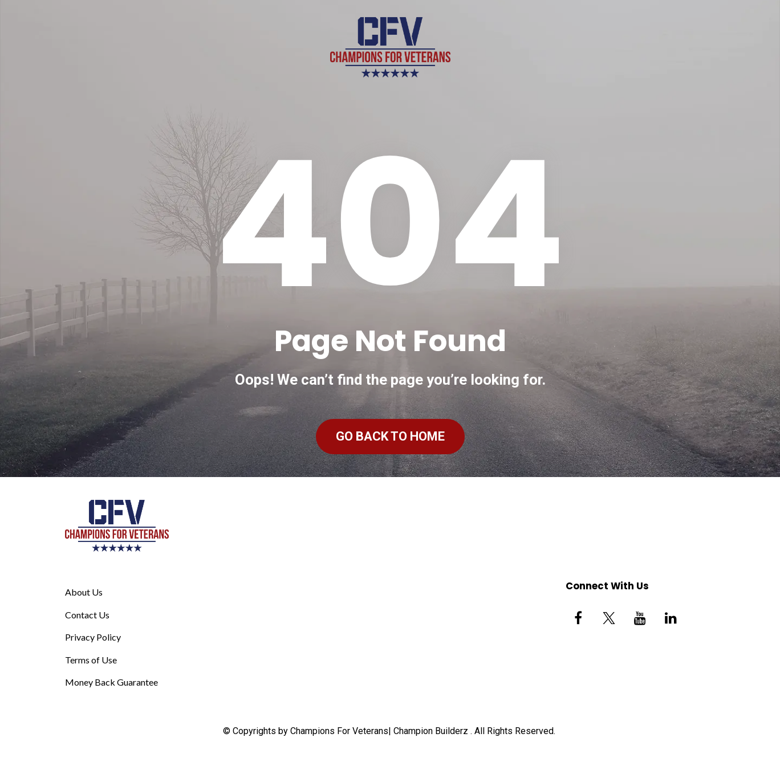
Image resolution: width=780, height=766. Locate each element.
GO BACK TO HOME (390, 436)
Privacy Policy (93, 636)
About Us (84, 591)
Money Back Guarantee (111, 682)
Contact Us (87, 614)
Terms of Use (91, 659)
